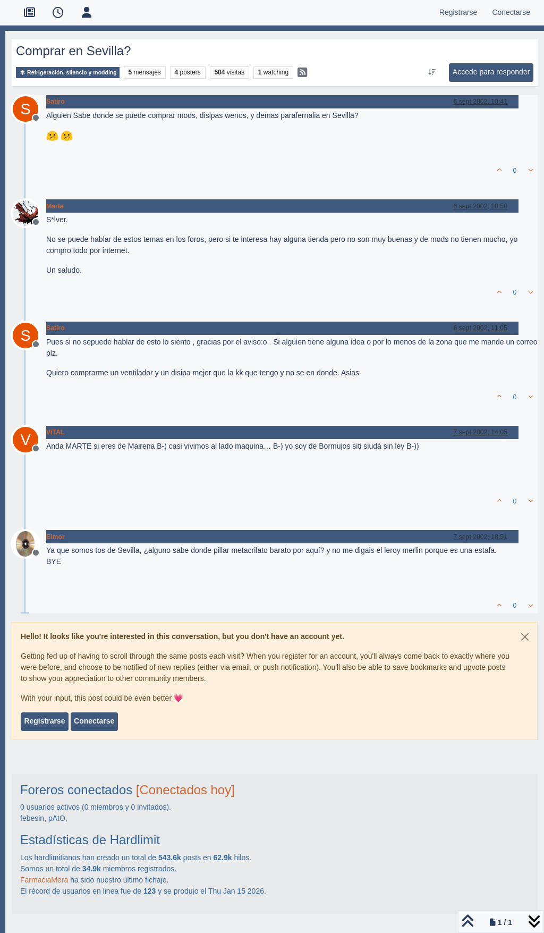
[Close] (525, 637)
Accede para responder (491, 72)
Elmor (55, 537)
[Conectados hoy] (185, 790)
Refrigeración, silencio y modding (68, 72)
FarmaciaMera (44, 880)
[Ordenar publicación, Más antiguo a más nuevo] (431, 72)
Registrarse (44, 721)
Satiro (55, 101)
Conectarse (94, 721)
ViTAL (55, 432)
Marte (55, 206)
